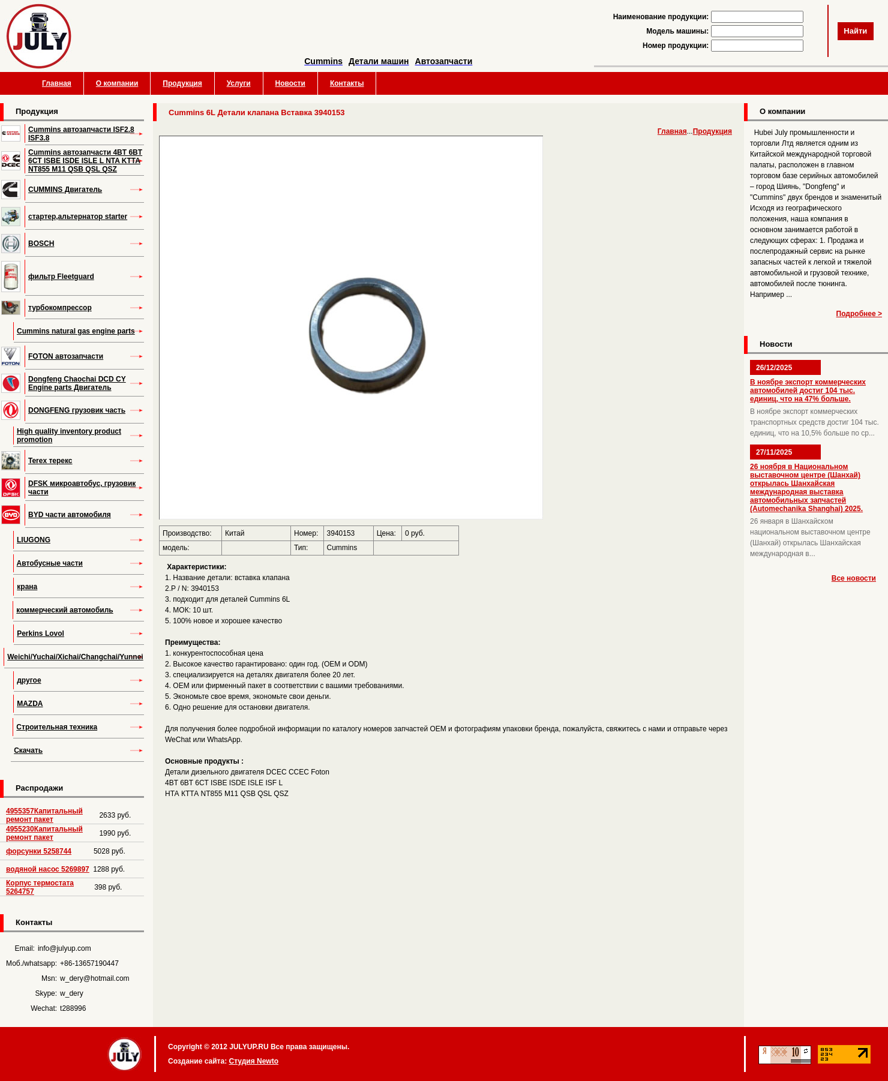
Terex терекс (50, 461)
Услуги (239, 83)
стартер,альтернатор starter (77, 216)
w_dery (71, 993)
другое (29, 680)
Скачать (28, 750)
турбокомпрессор (60, 308)
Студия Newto (253, 1061)
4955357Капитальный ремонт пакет (44, 815)
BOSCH (41, 243)
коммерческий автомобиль (64, 610)
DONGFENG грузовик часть (76, 410)
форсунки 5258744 (38, 851)
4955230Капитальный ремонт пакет (44, 833)
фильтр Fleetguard (61, 276)
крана (27, 586)
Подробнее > (859, 314)
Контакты (347, 83)
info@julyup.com (64, 948)
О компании (117, 83)
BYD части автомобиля (69, 515)
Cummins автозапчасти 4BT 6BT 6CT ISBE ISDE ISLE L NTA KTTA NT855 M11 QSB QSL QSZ (85, 160)
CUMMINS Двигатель (65, 189)
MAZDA (30, 703)
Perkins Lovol (40, 633)
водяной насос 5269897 (47, 869)
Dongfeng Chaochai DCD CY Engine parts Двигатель (77, 383)
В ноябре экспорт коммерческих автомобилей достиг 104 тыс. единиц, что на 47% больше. (808, 390)
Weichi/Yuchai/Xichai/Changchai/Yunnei (75, 657)
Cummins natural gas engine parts (76, 331)
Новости (290, 83)
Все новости (854, 578)
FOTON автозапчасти (65, 356)
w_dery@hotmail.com (95, 978)
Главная (56, 83)
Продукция (182, 83)
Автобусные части (50, 563)
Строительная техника (56, 727)
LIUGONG (33, 540)
